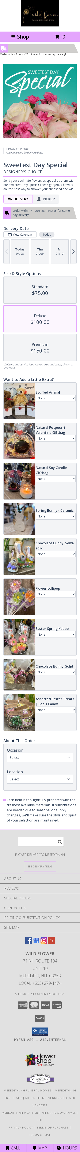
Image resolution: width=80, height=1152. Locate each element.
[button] (40, 1032)
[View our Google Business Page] (36, 942)
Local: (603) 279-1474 (40, 983)
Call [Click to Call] (13, 1148)
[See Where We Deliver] (40, 866)
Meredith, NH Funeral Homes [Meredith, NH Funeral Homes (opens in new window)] (27, 1090)
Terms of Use (40, 1135)
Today (46, 234)
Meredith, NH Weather (20, 1113)
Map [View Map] (40, 1148)
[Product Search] (41, 842)
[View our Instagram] (44, 942)
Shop (20, 36)
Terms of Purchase (53, 1127)
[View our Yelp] (51, 942)
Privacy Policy (21, 1127)
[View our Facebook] (28, 942)
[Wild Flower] (40, 25)
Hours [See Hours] (67, 1148)
